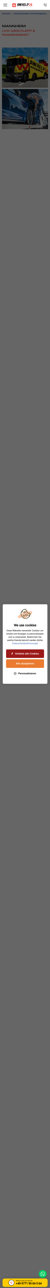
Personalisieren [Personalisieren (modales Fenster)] (25, 673)
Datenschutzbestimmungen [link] (25, 643)
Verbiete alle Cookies (25, 653)
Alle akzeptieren (25, 663)
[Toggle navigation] (5, 5)
